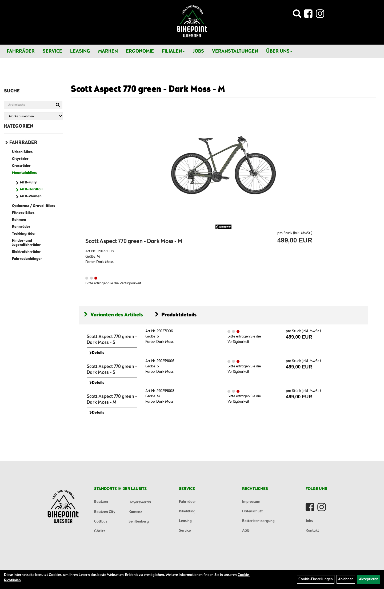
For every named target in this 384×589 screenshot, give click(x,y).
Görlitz (99, 531)
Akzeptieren (368, 579)
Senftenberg (139, 521)
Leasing (80, 51)
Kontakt (312, 530)
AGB (246, 530)
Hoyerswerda (140, 502)
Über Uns (279, 51)
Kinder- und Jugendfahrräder (26, 243)
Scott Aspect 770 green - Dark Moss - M (148, 89)
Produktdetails (176, 315)
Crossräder (21, 165)
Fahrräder (21, 51)
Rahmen (19, 219)
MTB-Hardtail (31, 189)
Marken (108, 51)
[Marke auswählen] (33, 116)
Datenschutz (252, 511)
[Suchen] (57, 105)
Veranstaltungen (235, 51)
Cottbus (100, 521)
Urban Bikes (22, 152)
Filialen (173, 51)
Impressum (251, 501)
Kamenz (135, 512)
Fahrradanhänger (27, 258)
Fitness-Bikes (23, 212)
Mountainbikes (24, 172)
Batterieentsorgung (258, 521)
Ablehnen (346, 579)
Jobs (198, 51)
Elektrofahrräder (26, 251)
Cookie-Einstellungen (315, 579)
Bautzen (101, 501)
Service (52, 51)
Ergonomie (140, 51)
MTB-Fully (28, 182)
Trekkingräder (24, 233)
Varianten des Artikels (113, 315)
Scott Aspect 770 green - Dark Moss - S (112, 339)
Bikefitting (187, 511)
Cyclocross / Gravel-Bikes (33, 206)
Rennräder (21, 226)
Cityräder (20, 159)
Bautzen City (104, 512)
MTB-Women (31, 196)
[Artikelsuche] (297, 15)
